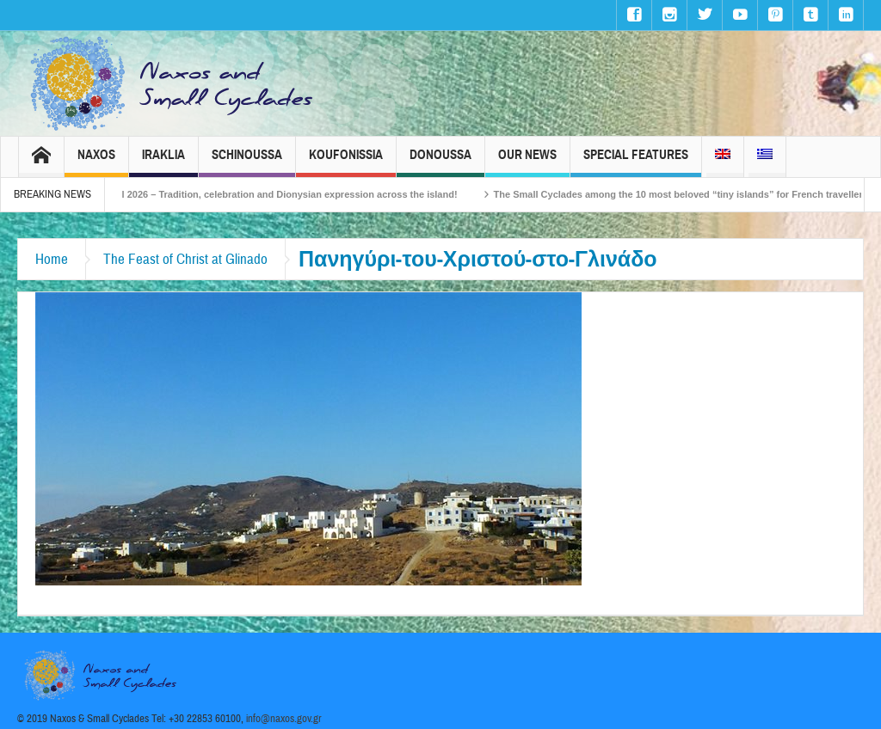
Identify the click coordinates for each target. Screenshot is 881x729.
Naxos (96, 162)
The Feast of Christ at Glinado (185, 259)
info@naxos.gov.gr (284, 719)
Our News (527, 162)
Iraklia (163, 162)
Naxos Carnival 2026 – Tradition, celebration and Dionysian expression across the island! (280, 194)
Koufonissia (346, 162)
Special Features (635, 162)
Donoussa (440, 162)
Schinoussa (247, 162)
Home (51, 259)
